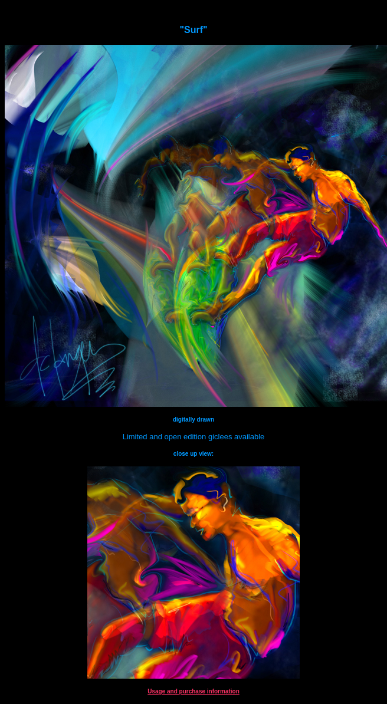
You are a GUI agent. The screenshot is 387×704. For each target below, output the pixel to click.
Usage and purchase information (193, 691)
